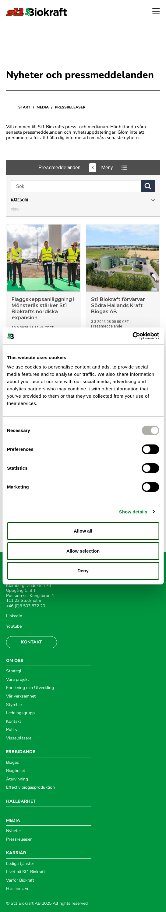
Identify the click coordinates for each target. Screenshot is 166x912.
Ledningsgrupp (20, 713)
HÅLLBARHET (21, 801)
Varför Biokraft (20, 880)
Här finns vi (17, 888)
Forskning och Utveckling (30, 688)
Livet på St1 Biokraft (25, 872)
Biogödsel (15, 770)
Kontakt (31, 642)
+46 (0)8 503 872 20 (25, 606)
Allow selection (83, 551)
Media (43, 107)
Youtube (14, 626)
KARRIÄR (16, 853)
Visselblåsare (18, 738)
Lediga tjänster (20, 863)
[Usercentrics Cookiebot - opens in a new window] (132, 336)
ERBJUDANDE (20, 752)
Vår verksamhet (21, 696)
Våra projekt (17, 679)
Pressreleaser (19, 839)
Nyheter (13, 831)
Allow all (83, 530)
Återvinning (17, 779)
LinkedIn (14, 616)
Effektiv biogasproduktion (30, 787)
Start (24, 107)
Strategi (13, 671)
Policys (12, 729)
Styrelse (14, 705)
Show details (133, 511)
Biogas (12, 762)
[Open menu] (156, 11)
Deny (83, 570)
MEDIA (13, 820)
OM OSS (14, 660)
